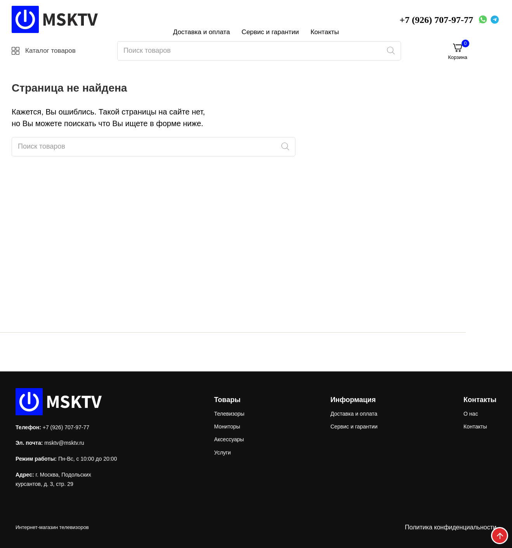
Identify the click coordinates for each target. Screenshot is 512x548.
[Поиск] (390, 51)
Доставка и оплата (201, 32)
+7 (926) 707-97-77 (436, 20)
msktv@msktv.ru (64, 443)
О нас (470, 414)
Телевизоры (229, 414)
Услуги (222, 452)
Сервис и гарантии (270, 32)
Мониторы (227, 426)
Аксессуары (229, 439)
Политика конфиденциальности (450, 527)
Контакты (325, 32)
